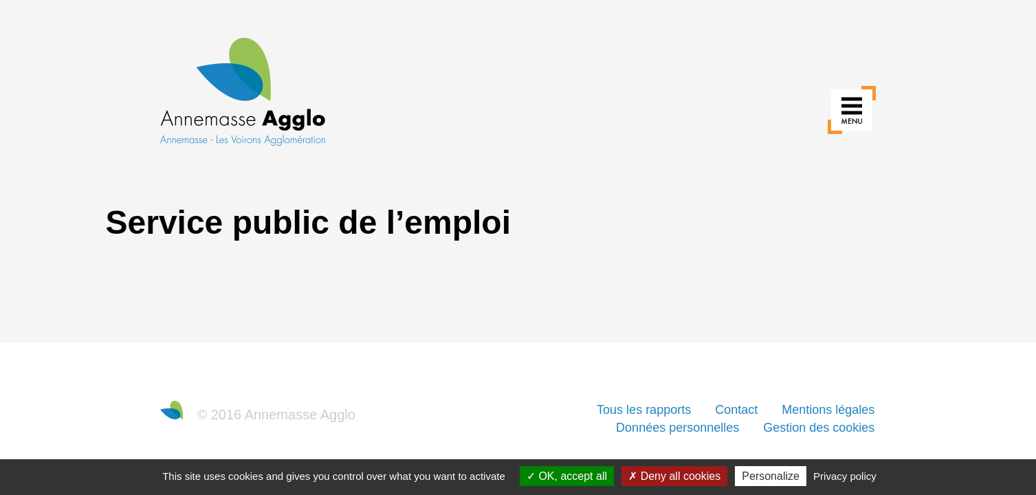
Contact (736, 410)
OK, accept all (567, 476)
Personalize (771, 476)
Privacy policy (845, 476)
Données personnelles (677, 427)
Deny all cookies (674, 476)
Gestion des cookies (818, 427)
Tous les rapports (644, 410)
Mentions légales (828, 410)
